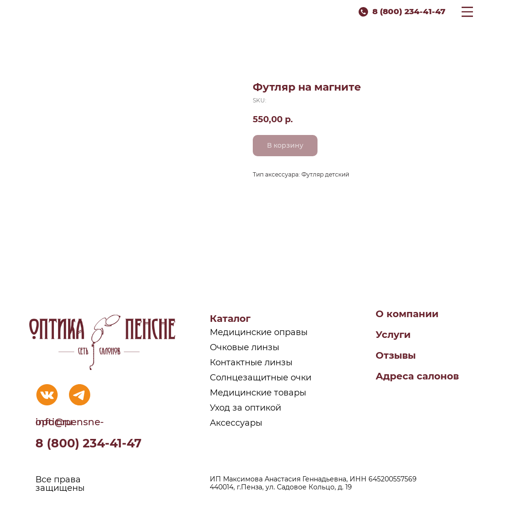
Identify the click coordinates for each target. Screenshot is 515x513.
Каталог (230, 318)
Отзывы (396, 355)
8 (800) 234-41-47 (409, 11)
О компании (407, 314)
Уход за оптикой (245, 408)
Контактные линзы (251, 362)
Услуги (393, 334)
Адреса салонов (417, 376)
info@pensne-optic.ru (69, 422)
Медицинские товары (258, 392)
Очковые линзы (244, 347)
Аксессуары (236, 423)
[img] (47, 394)
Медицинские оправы (259, 332)
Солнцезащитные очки (260, 377)
